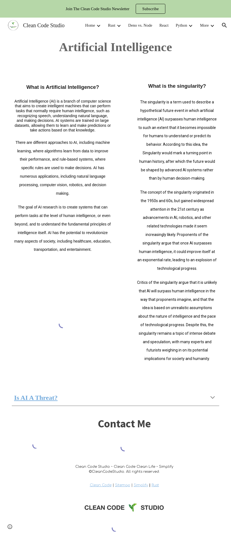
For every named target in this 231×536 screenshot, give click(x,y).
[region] (115, 9)
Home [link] (90, 25)
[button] (224, 25)
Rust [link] (111, 25)
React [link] (163, 25)
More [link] (204, 25)
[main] (115, 47)
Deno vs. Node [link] (140, 25)
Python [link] (181, 25)
